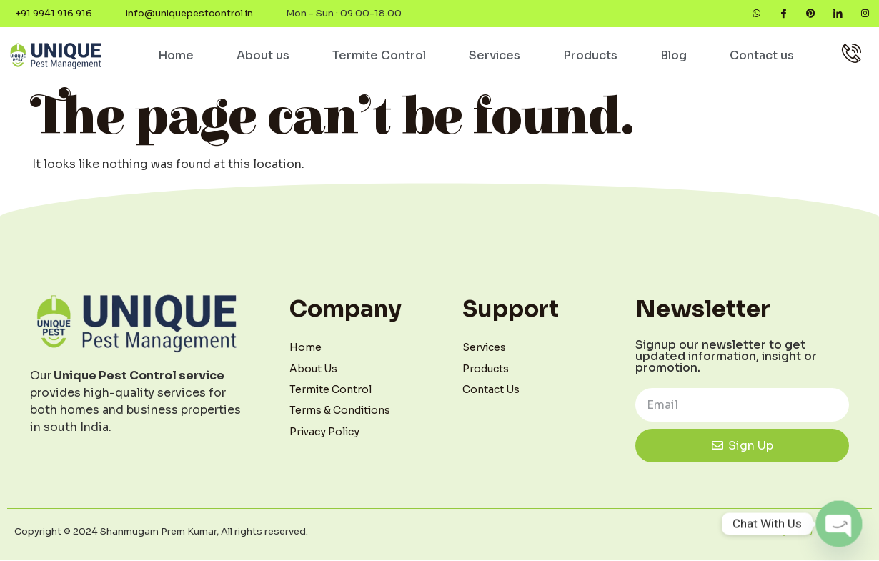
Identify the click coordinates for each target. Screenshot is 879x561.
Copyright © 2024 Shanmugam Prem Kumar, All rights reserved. (161, 532)
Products (590, 56)
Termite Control (379, 56)
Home (176, 56)
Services (494, 56)
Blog (673, 56)
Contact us (762, 56)
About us (263, 56)
